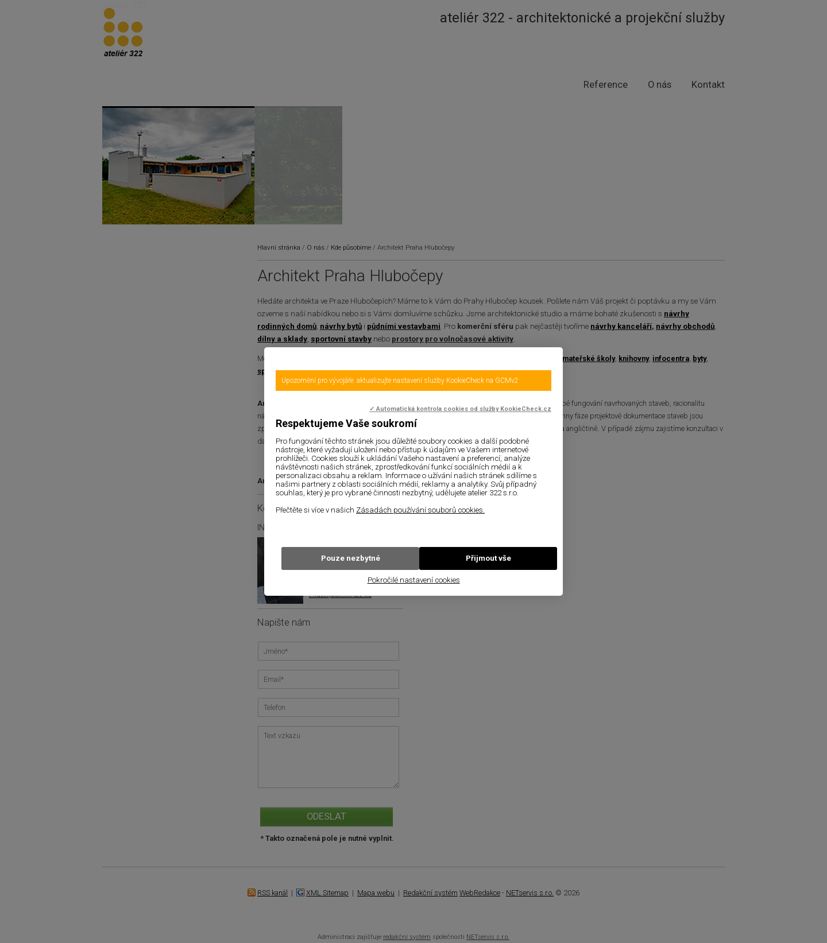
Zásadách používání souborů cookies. (420, 510)
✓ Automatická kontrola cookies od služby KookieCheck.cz (460, 409)
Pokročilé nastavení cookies (414, 580)
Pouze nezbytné (350, 558)
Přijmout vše (488, 558)
